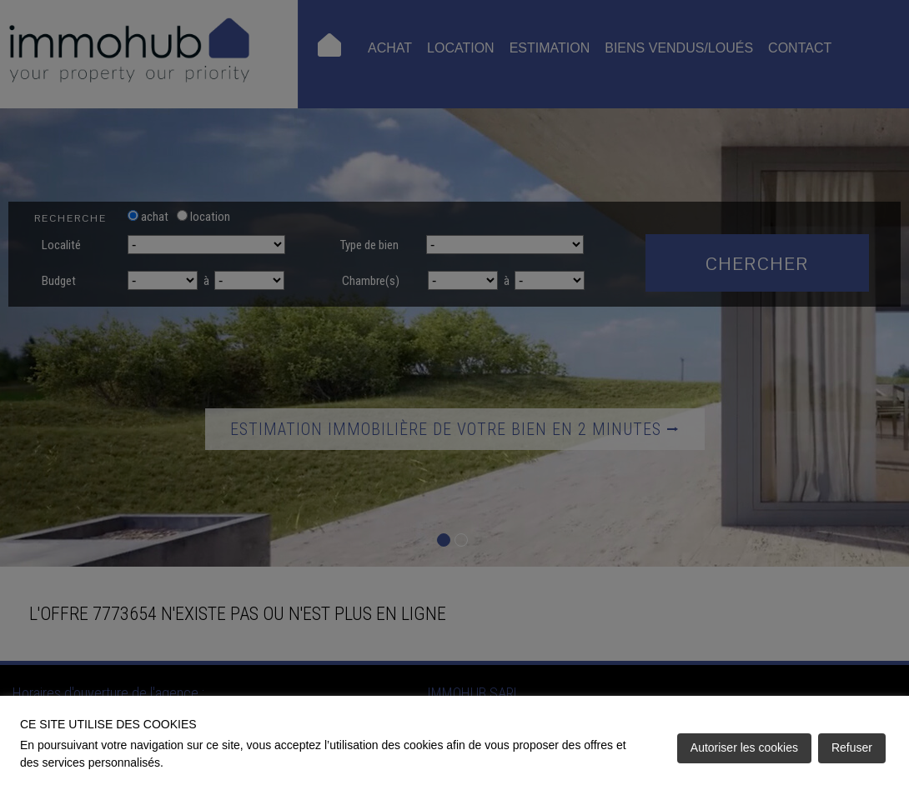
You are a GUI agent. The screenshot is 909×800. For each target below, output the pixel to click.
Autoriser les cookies (744, 747)
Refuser (851, 747)
